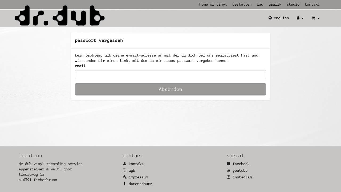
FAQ (260, 4)
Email (80, 66)
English (279, 18)
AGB (132, 171)
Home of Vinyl (213, 4)
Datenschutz (140, 184)
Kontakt (312, 4)
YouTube (240, 171)
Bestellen (241, 4)
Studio (293, 4)
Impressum (138, 177)
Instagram (242, 177)
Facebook (241, 164)
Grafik (275, 4)
